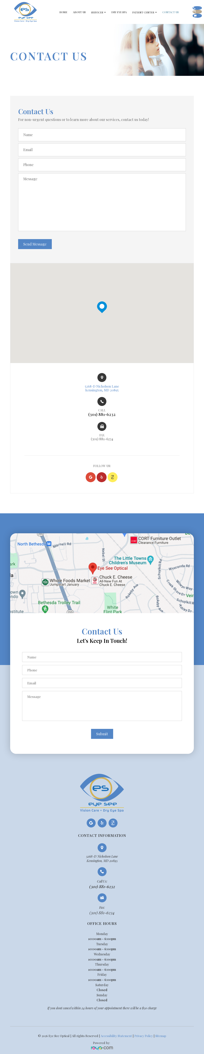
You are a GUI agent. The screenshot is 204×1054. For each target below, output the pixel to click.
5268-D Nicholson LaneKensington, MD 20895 (102, 860)
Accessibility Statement (116, 1037)
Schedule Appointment (179, 13)
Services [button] (81, 12)
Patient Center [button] (127, 12)
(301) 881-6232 (102, 888)
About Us (62, 12)
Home (46, 12)
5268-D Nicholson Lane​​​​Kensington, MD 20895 (102, 388)
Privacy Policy (143, 1037)
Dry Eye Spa (101, 12)
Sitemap (160, 1037)
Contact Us (153, 12)
